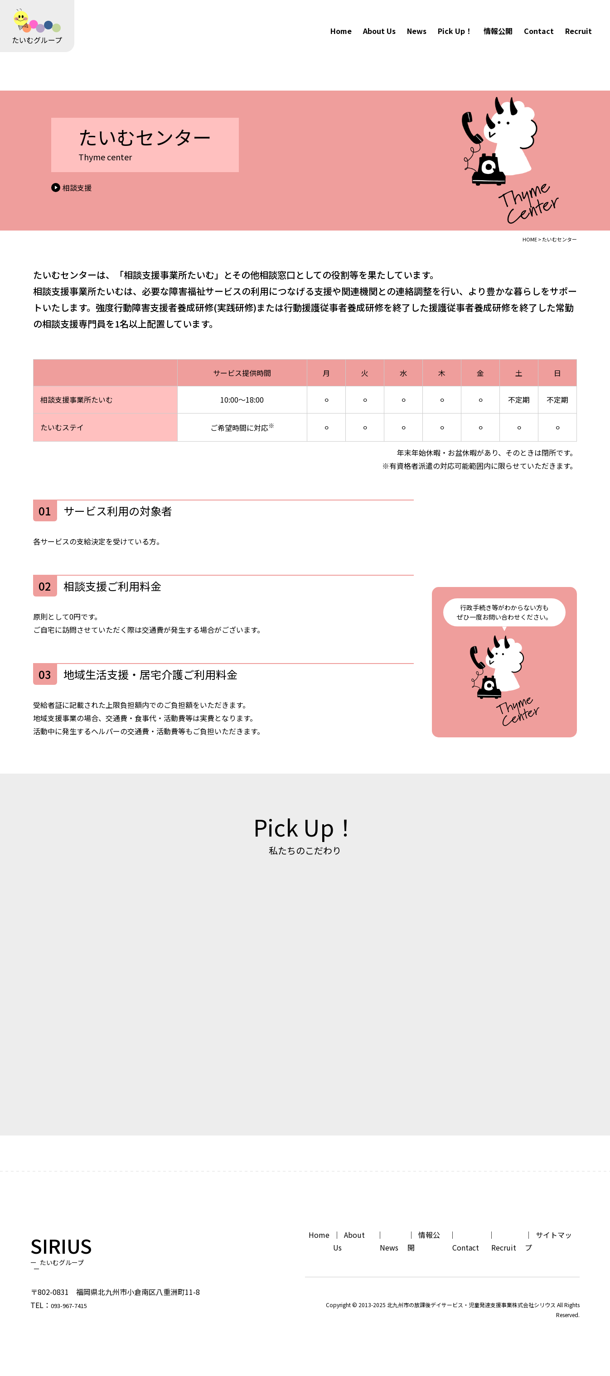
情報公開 (498, 30)
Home (341, 30)
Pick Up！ (455, 30)
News (416, 30)
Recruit (578, 30)
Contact (539, 30)
